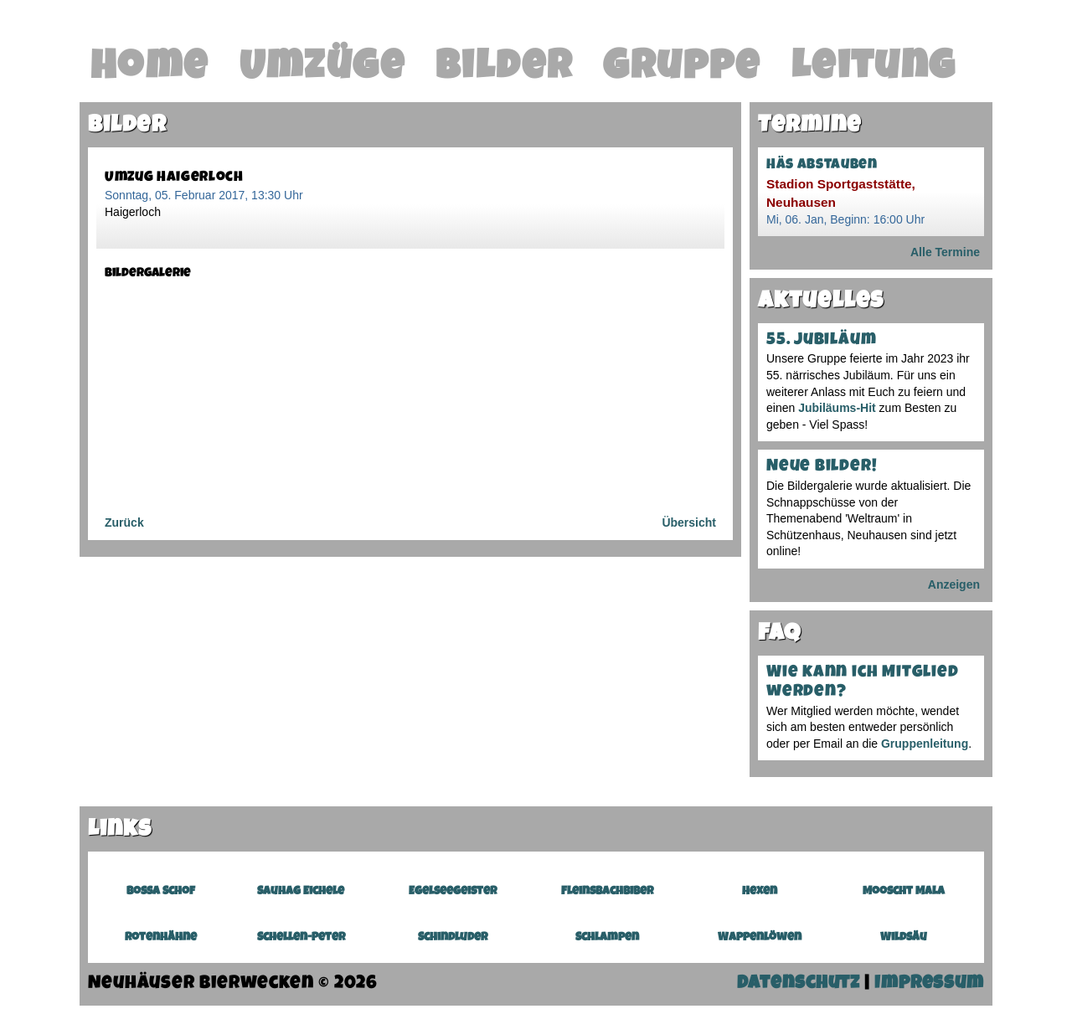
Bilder (504, 69)
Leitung (873, 69)
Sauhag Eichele (300, 892)
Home (149, 69)
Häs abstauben (822, 165)
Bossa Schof (160, 892)
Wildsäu (903, 938)
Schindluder (452, 938)
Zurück (124, 522)
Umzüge (322, 69)
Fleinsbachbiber (607, 892)
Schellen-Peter (301, 938)
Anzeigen (954, 584)
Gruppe (681, 69)
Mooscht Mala (904, 892)
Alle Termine (945, 252)
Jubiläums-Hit (837, 407)
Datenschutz (798, 984)
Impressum (929, 984)
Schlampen (607, 938)
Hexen (759, 892)
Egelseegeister (453, 892)
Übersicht (689, 522)
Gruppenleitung (924, 743)
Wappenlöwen (759, 938)
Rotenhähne (161, 938)
